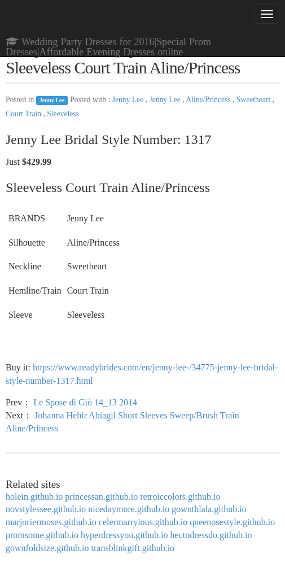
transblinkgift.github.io (133, 548)
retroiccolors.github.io (180, 496)
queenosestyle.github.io (232, 522)
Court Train (24, 114)
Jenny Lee (52, 100)
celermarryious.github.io (143, 522)
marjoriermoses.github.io (51, 522)
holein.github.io (34, 496)
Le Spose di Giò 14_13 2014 (85, 402)
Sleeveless (63, 114)
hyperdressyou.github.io (124, 535)
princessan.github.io (101, 496)
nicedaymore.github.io (128, 509)
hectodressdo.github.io (211, 535)
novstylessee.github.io (46, 509)
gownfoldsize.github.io (47, 548)
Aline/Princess (209, 99)
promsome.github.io (42, 535)
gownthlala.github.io (209, 509)
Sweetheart (254, 99)
